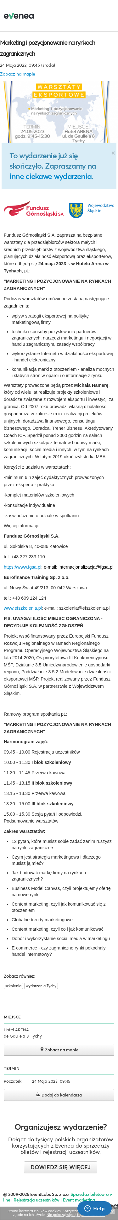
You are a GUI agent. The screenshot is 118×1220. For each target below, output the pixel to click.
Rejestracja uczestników (36, 1200)
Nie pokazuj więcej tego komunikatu (76, 1214)
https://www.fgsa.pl (22, 567)
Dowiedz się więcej (61, 1167)
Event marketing (79, 1200)
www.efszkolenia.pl (23, 608)
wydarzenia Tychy (41, 985)
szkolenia (13, 985)
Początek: (13, 1081)
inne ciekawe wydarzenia (50, 176)
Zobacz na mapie (17, 74)
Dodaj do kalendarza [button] (59, 1094)
